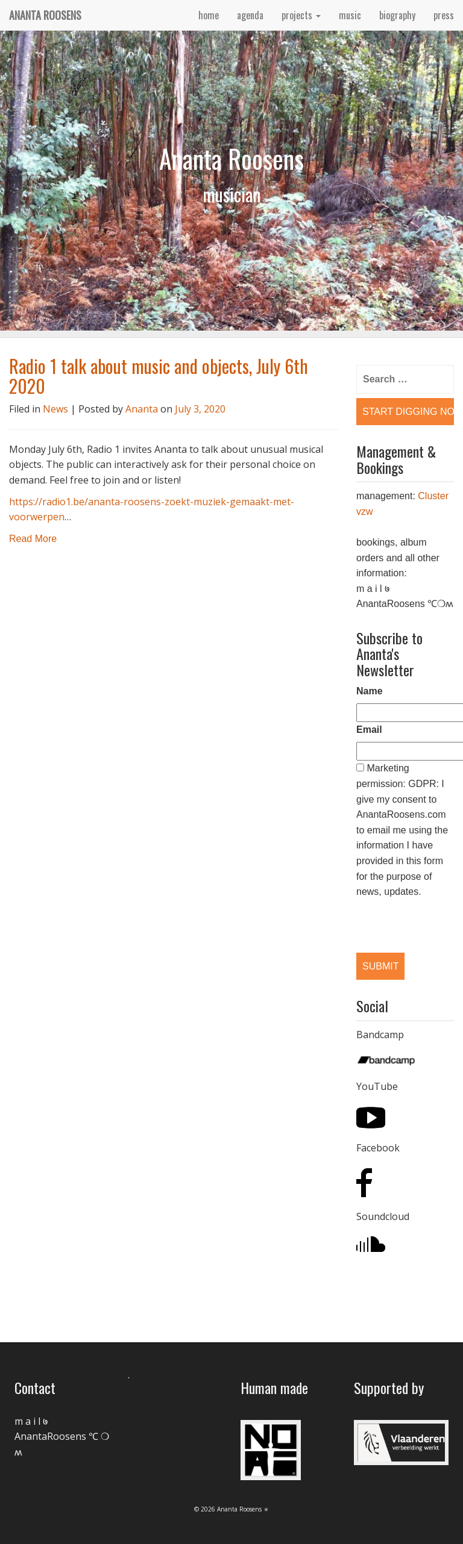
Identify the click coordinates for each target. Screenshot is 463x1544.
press (443, 15)
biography (397, 15)
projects (301, 15)
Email (369, 729)
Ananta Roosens (45, 15)
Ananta (141, 409)
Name (369, 691)
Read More (33, 539)
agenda (250, 15)
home (208, 15)
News (55, 409)
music (350, 15)
